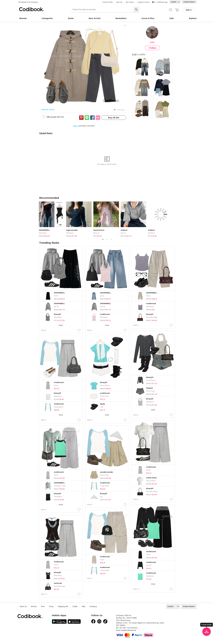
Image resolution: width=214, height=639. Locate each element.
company (93, 606)
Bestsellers (121, 18)
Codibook (31, 9)
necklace (151, 233)
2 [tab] (107, 239)
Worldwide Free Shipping (28, 2)
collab (75, 606)
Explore (193, 18)
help (83, 606)
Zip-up (123, 233)
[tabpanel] (52, 218)
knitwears (70, 233)
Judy (152, 42)
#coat (51, 109)
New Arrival (94, 18)
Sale (172, 18)
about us (23, 606)
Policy (51, 606)
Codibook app (162, 2)
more (61, 325)
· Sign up (118, 2)
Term (43, 606)
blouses (96, 233)
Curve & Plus (148, 18)
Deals (71, 18)
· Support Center (143, 2)
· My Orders (129, 2)
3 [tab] (111, 239)
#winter (45, 109)
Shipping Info (63, 606)
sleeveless (43, 233)
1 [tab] (102, 239)
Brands (23, 18)
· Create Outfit (107, 2)
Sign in (75, 126)
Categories (47, 18)
